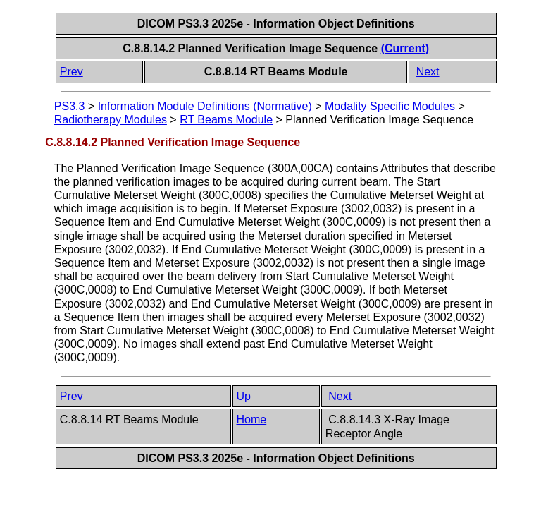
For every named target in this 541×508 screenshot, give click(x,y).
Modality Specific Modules (390, 106)
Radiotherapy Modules (110, 120)
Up (244, 396)
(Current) (405, 48)
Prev (71, 72)
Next (428, 72)
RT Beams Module (226, 120)
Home (252, 419)
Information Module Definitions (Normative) (205, 106)
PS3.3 (69, 106)
